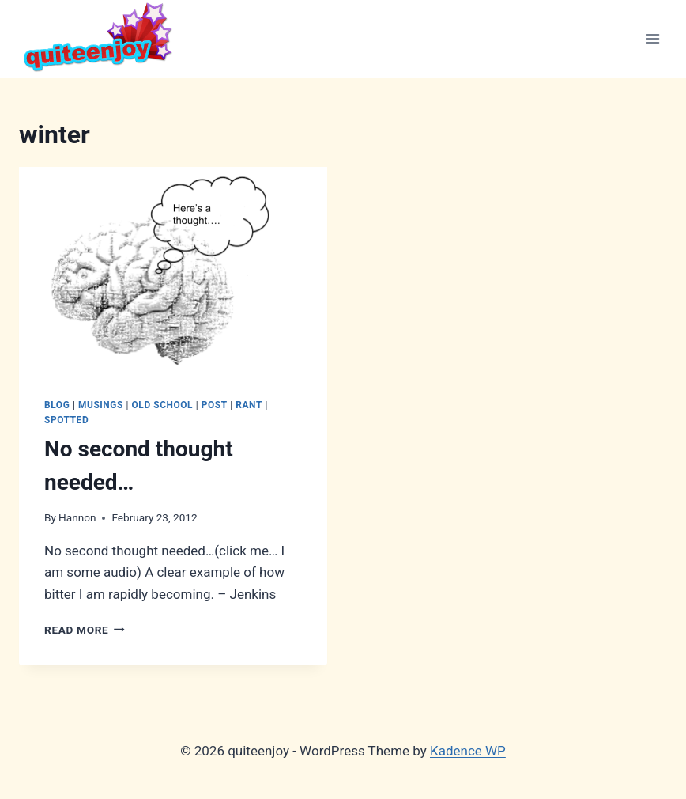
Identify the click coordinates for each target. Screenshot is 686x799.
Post (215, 405)
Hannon (77, 517)
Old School (163, 405)
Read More (84, 629)
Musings (100, 405)
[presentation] (173, 270)
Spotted (66, 420)
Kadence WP (468, 751)
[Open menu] (652, 38)
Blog (57, 405)
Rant (249, 405)
